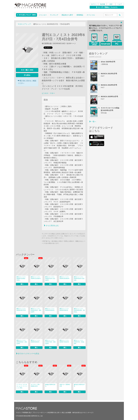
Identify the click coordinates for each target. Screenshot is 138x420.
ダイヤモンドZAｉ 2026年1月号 (36, 385)
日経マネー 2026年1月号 (65, 385)
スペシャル (91, 15)
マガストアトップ (24, 24)
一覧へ (92, 121)
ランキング (54, 15)
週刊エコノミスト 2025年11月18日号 (36, 277)
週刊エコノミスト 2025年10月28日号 (64, 277)
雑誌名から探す (67, 15)
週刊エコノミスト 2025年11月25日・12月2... (21, 278)
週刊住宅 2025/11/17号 (79, 385)
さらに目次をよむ (51, 225)
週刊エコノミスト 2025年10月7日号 (21, 309)
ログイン (94, 4)
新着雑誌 (80, 15)
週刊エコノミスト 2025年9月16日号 (50, 309)
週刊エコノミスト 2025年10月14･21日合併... (79, 278)
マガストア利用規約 (22, 412)
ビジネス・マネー (48, 93)
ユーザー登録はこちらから (107, 7)
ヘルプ (119, 4)
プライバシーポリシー (39, 412)
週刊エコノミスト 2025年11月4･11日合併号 (50, 278)
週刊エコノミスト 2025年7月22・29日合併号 (50, 342)
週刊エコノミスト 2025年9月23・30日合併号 (36, 310)
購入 (22, 284)
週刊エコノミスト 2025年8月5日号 (35, 341)
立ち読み (27, 75)
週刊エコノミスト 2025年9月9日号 (64, 309)
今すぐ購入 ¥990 (27, 70)
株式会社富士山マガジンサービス (83, 412)
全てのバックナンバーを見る (27, 353)
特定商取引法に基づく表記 (56, 412)
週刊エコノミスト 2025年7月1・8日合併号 (79, 342)
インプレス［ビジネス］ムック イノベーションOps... (21, 386)
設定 (111, 4)
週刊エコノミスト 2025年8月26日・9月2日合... (79, 310)
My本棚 (102, 4)
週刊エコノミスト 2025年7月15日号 (64, 341)
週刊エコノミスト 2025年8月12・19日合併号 (21, 342)
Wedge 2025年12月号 (50, 385)
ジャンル (42, 15)
